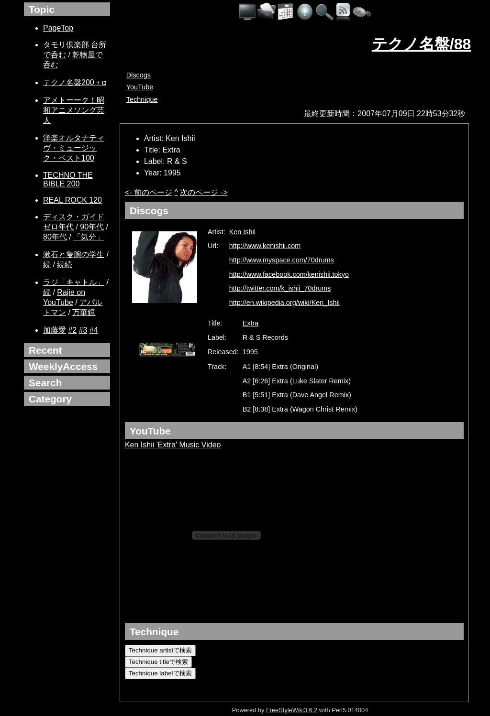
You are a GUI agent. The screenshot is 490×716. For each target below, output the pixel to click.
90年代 (92, 227)
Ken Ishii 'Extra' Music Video (173, 445)
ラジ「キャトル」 (73, 282)
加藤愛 (54, 330)
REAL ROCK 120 (72, 200)
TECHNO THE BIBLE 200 (68, 179)
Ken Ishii (242, 232)
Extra (251, 323)
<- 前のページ (148, 192)
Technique (142, 99)
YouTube (140, 87)
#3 (83, 330)
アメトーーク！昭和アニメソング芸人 (73, 110)
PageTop (58, 28)
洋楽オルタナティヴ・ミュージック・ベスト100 (73, 148)
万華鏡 (83, 312)
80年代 (55, 237)
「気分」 (88, 237)
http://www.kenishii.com (265, 246)
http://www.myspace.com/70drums (281, 260)
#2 (72, 330)
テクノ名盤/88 (421, 44)
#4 (93, 330)
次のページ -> (203, 192)
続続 (64, 264)
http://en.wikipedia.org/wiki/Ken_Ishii (284, 302)
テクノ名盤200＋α (74, 82)
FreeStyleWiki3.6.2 (291, 710)
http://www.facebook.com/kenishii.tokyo (289, 274)
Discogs (138, 75)
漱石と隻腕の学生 (73, 254)
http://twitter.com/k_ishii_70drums (280, 288)
